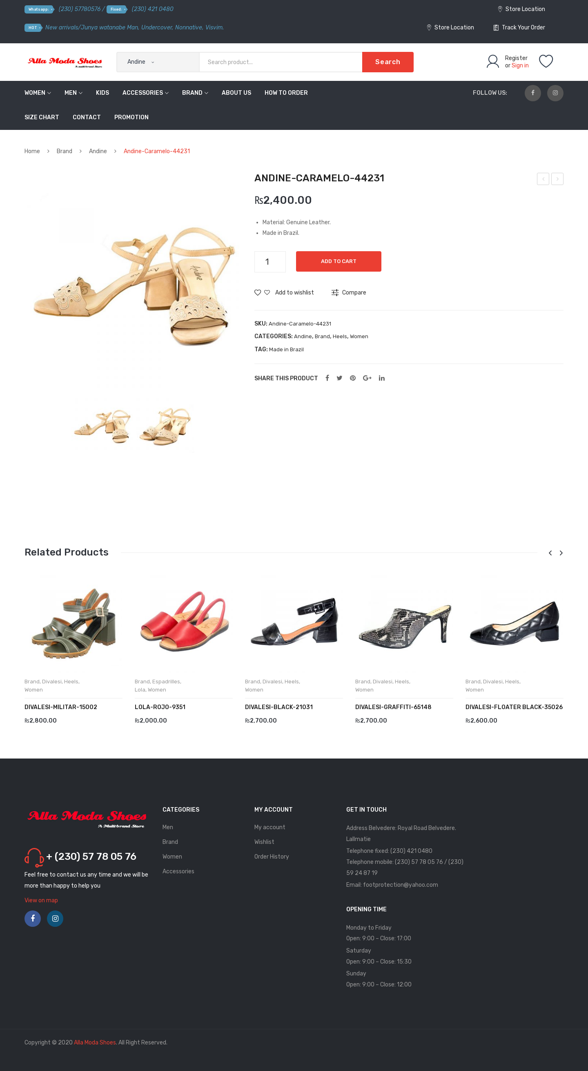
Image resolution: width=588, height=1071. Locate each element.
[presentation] (550, 553)
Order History (271, 856)
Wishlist (264, 842)
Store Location (521, 9)
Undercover (156, 27)
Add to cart (338, 261)
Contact (87, 117)
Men (71, 92)
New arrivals (61, 27)
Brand (192, 92)
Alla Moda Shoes (95, 1042)
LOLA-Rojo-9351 (160, 707)
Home (32, 151)
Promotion (131, 117)
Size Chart (41, 117)
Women (34, 92)
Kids (102, 92)
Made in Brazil (286, 349)
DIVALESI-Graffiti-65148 (393, 707)
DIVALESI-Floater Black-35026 (514, 707)
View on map (41, 900)
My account (269, 827)
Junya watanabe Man (109, 27)
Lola (140, 690)
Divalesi (52, 681)
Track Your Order (519, 27)
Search (388, 62)
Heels (340, 336)
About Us (236, 92)
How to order (286, 92)
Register (516, 58)
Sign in (520, 65)
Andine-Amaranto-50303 (544, 180)
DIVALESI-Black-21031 (279, 707)
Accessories (142, 92)
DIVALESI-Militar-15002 (60, 707)
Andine (98, 151)
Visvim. (214, 27)
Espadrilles (166, 681)
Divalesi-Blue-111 (558, 180)
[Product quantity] (270, 262)
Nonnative (188, 27)
